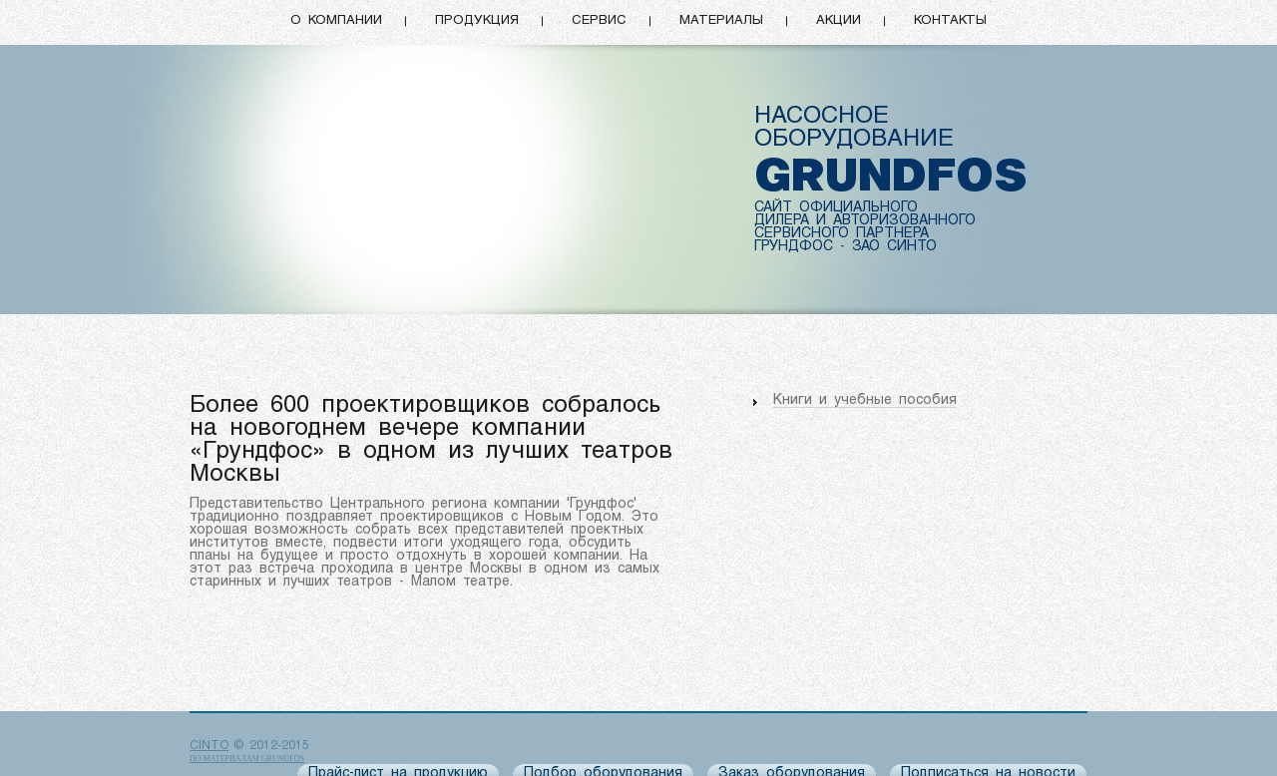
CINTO (209, 746)
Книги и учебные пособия (865, 400)
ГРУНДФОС (793, 246)
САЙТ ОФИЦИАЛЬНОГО (836, 207)
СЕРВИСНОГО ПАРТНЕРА (841, 233)
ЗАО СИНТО (894, 246)
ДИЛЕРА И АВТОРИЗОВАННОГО (865, 220)
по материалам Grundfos (247, 758)
